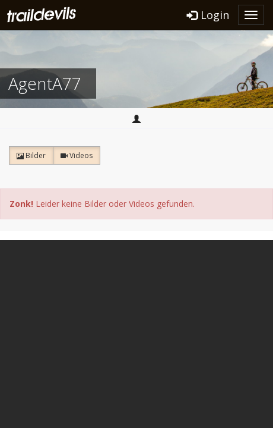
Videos (77, 155)
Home (136, 119)
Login (208, 15)
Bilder (31, 155)
